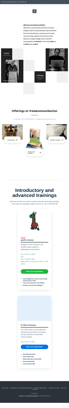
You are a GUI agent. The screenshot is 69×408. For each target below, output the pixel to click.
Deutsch (64, 388)
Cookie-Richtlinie (54, 388)
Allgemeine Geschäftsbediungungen (21, 388)
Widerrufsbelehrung (40, 388)
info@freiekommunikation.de (46, 119)
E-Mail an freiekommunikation (8, 2)
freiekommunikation (34, 5)
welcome (5, 388)
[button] (34, 11)
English (35, 389)
